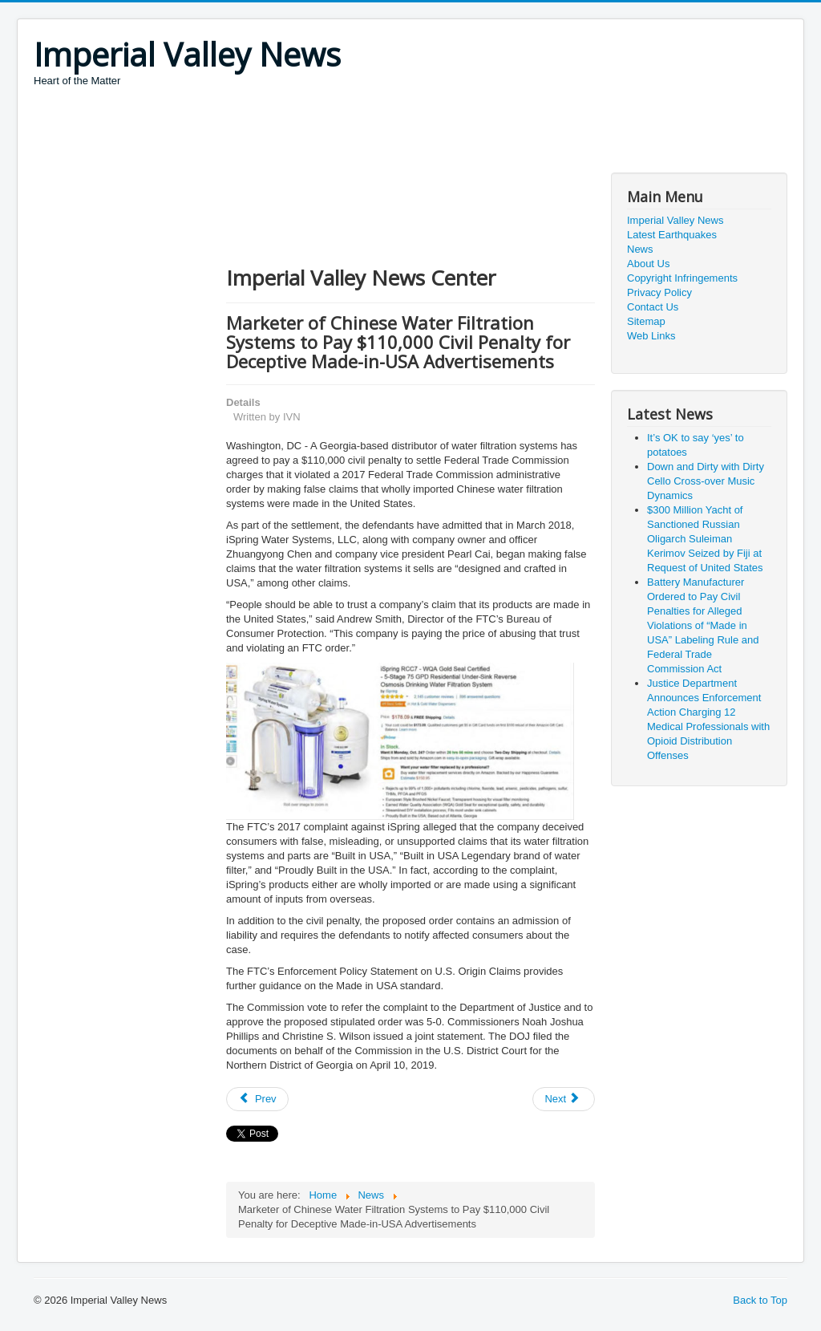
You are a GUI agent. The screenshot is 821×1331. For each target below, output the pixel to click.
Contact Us (652, 307)
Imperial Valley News (675, 220)
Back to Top (760, 1300)
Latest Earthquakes (672, 235)
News (640, 249)
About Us (648, 264)
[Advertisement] (325, 132)
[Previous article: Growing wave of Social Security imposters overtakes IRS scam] (257, 1099)
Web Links (651, 336)
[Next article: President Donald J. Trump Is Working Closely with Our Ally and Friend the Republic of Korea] (563, 1099)
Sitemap (646, 321)
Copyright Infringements (682, 278)
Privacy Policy (659, 292)
